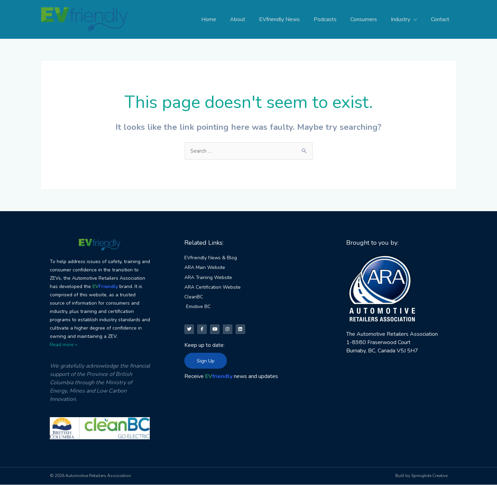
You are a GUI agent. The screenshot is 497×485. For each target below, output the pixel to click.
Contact (441, 19)
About (252, 19)
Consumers (370, 19)
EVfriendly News (291, 19)
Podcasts (334, 19)
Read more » (63, 344)
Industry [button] (404, 19)
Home (226, 19)
